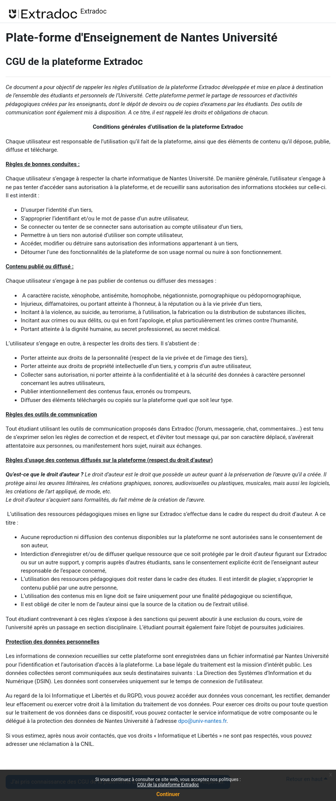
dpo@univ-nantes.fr (202, 721)
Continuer (168, 794)
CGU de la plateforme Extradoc (168, 784)
